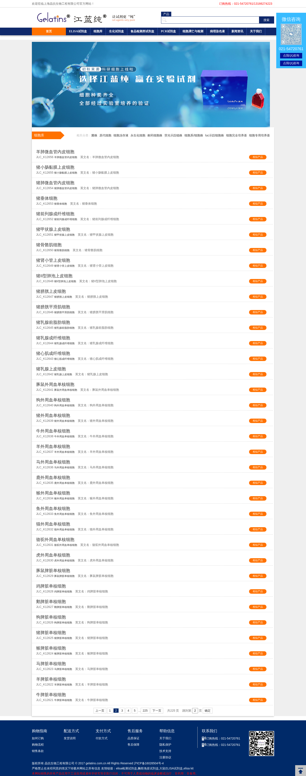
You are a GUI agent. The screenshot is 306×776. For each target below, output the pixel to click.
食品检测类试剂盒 (142, 31)
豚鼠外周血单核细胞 (55, 384)
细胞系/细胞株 (193, 135)
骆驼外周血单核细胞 (55, 539)
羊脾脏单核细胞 (51, 679)
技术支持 (165, 751)
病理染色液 (217, 31)
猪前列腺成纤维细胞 (55, 213)
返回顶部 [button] (300, 770)
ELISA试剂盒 (78, 31)
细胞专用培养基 (259, 135)
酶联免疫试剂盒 (148, 768)
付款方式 (102, 738)
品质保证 (133, 738)
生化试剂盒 (116, 31)
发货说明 (70, 738)
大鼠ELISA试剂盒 (171, 768)
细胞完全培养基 (236, 135)
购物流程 (38, 744)
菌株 (94, 135)
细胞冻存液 (120, 135)
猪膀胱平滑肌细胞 (53, 306)
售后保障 (133, 744)
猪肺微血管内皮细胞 (55, 182)
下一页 (156, 710)
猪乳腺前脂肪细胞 (53, 322)
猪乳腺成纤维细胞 (53, 338)
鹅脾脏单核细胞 (51, 601)
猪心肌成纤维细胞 (53, 353)
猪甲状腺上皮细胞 (53, 229)
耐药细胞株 (154, 135)
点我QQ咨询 (291, 55)
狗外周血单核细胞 (53, 400)
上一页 (99, 710)
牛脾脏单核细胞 (51, 694)
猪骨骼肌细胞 (49, 244)
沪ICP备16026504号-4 (149, 763)
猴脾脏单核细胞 (51, 648)
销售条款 (38, 751)
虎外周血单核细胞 (53, 555)
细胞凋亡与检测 (193, 31)
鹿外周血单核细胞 (53, 477)
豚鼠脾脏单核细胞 (53, 570)
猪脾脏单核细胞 (51, 632)
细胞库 (98, 31)
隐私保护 (165, 744)
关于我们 (256, 31)
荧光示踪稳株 (173, 135)
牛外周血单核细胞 (53, 431)
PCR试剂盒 (168, 31)
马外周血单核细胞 (53, 462)
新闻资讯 (237, 31)
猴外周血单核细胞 (53, 493)
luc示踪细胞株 (214, 135)
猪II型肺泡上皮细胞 (54, 275)
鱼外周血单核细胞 (53, 508)
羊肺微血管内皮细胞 (55, 151)
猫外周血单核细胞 (53, 524)
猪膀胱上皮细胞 (51, 291)
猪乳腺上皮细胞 (51, 369)
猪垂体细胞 (46, 198)
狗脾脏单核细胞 (51, 617)
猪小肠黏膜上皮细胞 (55, 167)
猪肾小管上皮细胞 (53, 260)
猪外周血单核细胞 (53, 415)
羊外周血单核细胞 (53, 446)
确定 (208, 710)
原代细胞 (105, 135)
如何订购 (38, 738)
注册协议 (165, 757)
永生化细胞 (137, 135)
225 (145, 710)
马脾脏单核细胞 (51, 663)
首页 (49, 31)
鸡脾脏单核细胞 (51, 586)
